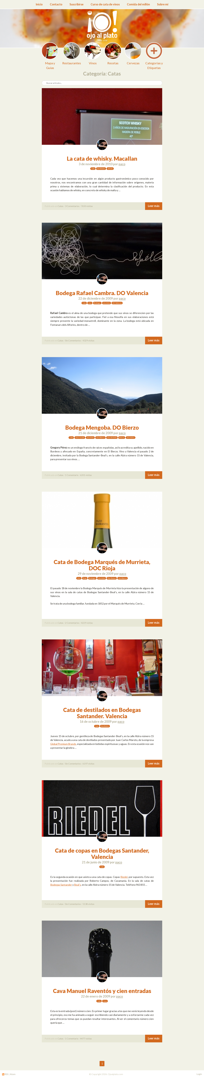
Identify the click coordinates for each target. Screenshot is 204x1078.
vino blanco (100, 437)
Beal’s (77, 884)
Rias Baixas (112, 578)
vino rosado (79, 437)
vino (90, 303)
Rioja (85, 578)
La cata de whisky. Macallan (102, 158)
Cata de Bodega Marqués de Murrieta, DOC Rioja (102, 565)
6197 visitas (88, 763)
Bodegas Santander (61, 884)
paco (122, 164)
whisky (110, 168)
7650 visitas (87, 206)
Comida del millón (138, 4)
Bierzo (121, 437)
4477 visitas (86, 1038)
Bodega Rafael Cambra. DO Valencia (102, 293)
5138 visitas (88, 904)
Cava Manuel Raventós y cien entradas (102, 990)
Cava (105, 1001)
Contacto (56, 4)
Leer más (153, 206)
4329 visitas (88, 340)
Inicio (39, 4)
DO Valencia (117, 303)
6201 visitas (86, 475)
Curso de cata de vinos (105, 4)
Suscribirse (76, 4)
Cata (93, 168)
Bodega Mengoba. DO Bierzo (102, 427)
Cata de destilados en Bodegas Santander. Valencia (102, 712)
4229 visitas (87, 622)
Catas (60, 206)
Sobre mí (162, 4)
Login (199, 1074)
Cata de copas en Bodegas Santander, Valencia (102, 853)
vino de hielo (112, 437)
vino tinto (106, 303)
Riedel (124, 876)
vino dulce (130, 437)
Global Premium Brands (63, 743)
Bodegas (97, 303)
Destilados (101, 168)
